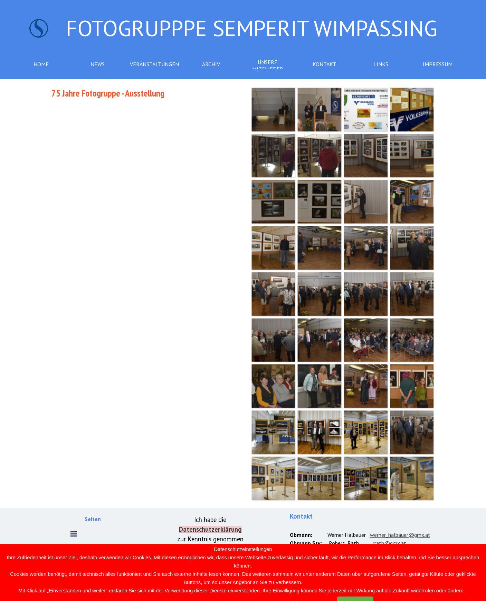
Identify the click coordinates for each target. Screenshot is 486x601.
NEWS (97, 64)
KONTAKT (324, 64)
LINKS (380, 64)
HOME (41, 64)
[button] (273, 109)
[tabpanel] (143, 93)
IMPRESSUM (437, 64)
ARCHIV (211, 64)
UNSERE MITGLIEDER (267, 65)
